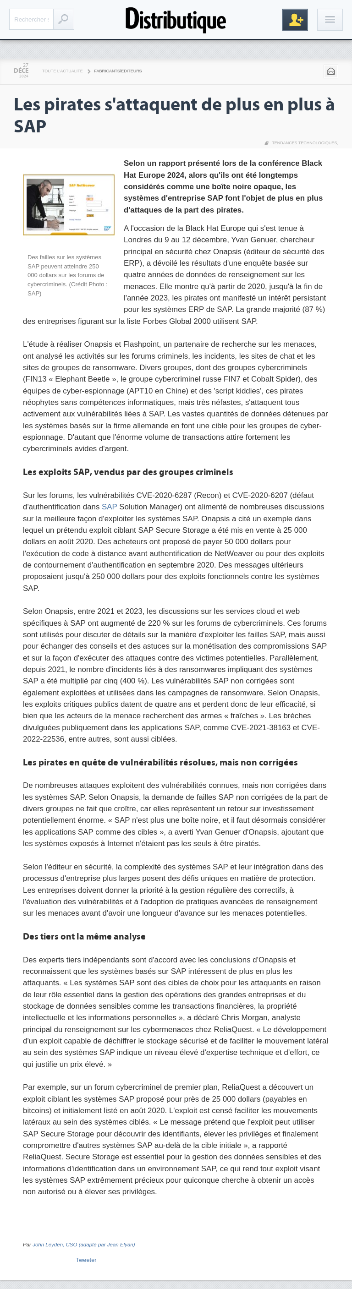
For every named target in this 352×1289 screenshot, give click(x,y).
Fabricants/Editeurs (118, 71)
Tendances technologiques (304, 143)
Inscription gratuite (295, 19)
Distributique (176, 19)
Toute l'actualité (62, 71)
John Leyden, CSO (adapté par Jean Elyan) (84, 1244)
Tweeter (86, 1259)
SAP (109, 506)
